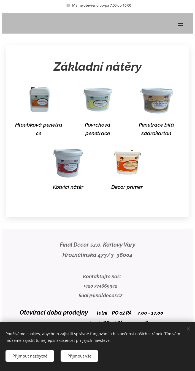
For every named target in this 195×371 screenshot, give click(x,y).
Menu (180, 23)
